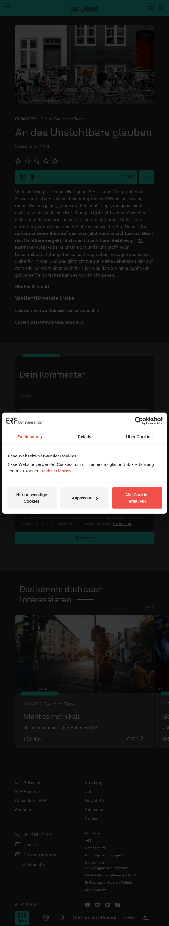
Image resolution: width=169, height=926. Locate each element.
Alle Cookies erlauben (137, 497)
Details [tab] (84, 436)
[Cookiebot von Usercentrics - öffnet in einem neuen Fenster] (139, 421)
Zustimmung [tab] (29, 436)
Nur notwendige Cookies (31, 497)
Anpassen (85, 498)
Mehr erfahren (56, 471)
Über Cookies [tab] (139, 436)
